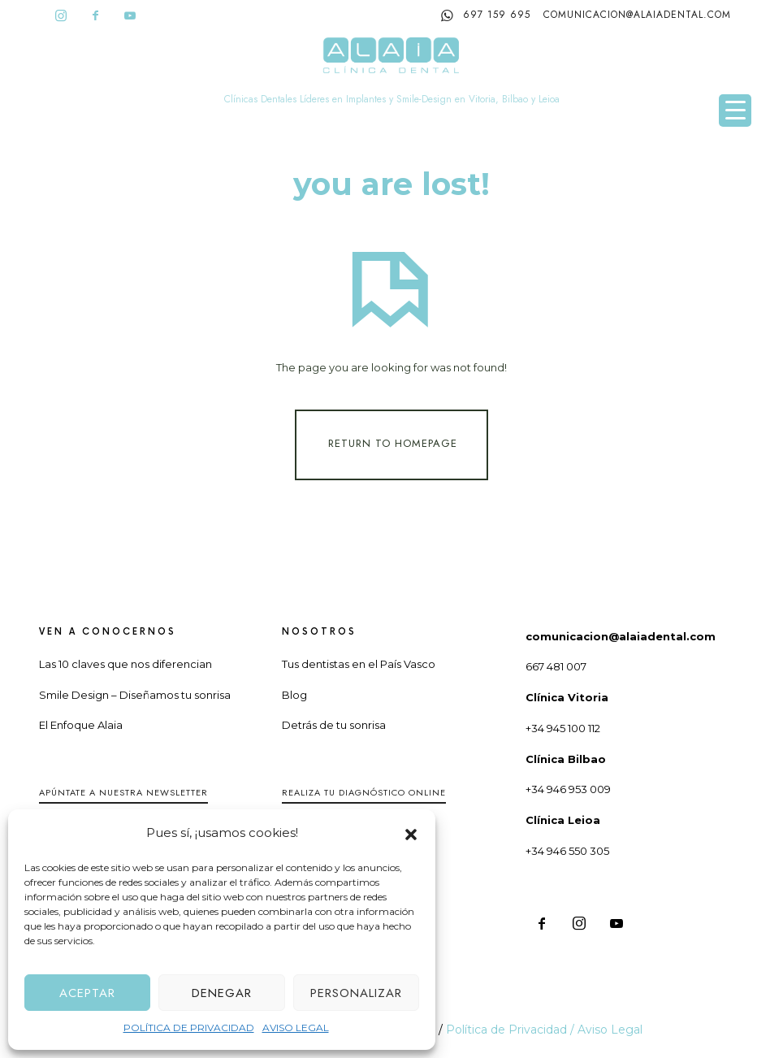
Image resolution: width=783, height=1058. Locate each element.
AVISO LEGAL (295, 1027)
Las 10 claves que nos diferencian (125, 663)
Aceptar (87, 993)
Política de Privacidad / (512, 1029)
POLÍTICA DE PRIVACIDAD (188, 1027)
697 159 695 (485, 15)
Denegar (222, 993)
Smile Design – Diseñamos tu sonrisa (135, 694)
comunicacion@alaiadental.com (637, 14)
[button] (411, 833)
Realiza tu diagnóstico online (364, 792)
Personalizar (356, 993)
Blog (294, 694)
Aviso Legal (610, 1029)
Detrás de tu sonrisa (334, 724)
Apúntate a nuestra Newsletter (123, 792)
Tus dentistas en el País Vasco (358, 663)
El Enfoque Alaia (81, 724)
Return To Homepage (392, 443)
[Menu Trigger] (735, 110)
